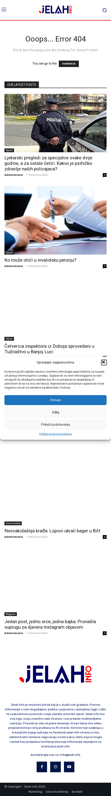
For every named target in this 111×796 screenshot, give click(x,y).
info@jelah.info (70, 754)
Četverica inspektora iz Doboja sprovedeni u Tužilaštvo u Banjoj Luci (49, 349)
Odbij (55, 412)
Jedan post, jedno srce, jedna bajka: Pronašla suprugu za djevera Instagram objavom (50, 624)
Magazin (11, 614)
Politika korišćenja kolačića (55, 433)
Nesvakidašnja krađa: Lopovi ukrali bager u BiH (52, 530)
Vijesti (9, 150)
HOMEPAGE (68, 63)
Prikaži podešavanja (55, 425)
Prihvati (55, 400)
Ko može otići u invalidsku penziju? (40, 260)
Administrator (13, 174)
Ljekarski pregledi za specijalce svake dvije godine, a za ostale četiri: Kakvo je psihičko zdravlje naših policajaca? (48, 163)
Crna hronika (13, 523)
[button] (104, 362)
